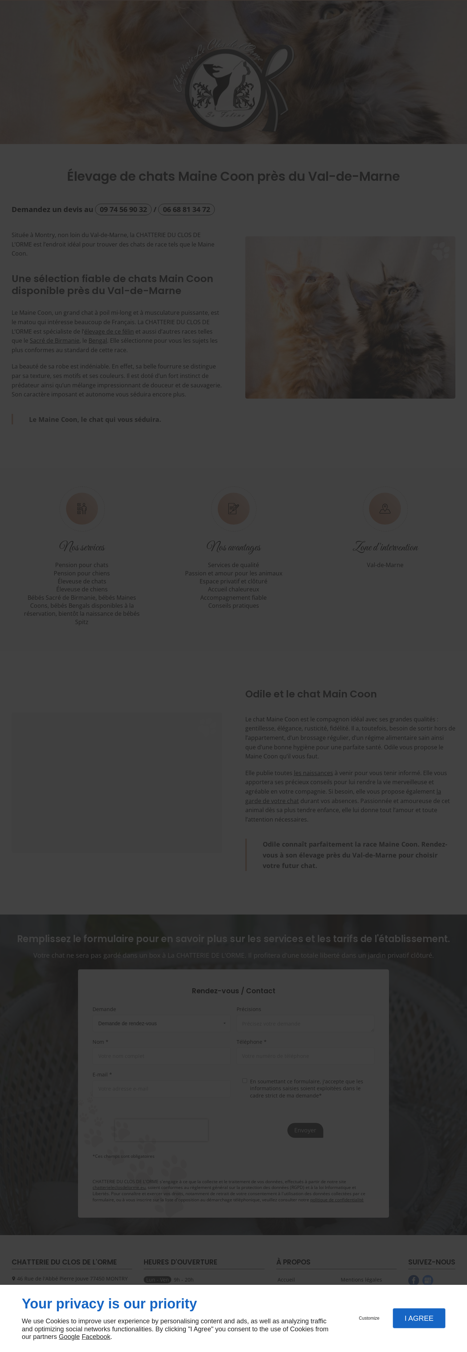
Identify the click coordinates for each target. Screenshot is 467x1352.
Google (69, 1336)
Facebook (96, 1336)
